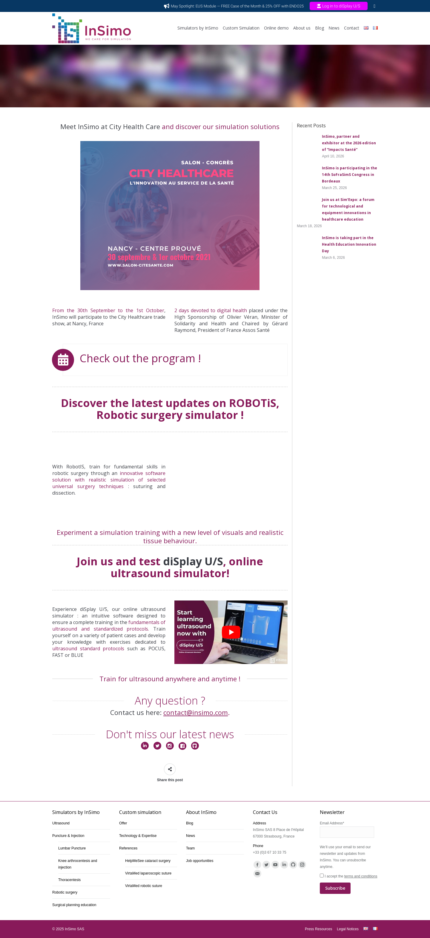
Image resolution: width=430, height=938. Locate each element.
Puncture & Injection (68, 836)
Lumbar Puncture (72, 848)
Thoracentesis (69, 880)
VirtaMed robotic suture (143, 886)
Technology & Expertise (137, 836)
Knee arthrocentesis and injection (77, 864)
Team (190, 848)
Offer (123, 823)
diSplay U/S (193, 561)
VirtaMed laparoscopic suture (148, 873)
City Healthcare (135, 317)
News (190, 836)
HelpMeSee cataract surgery (148, 861)
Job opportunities (199, 861)
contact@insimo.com (195, 712)
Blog (189, 823)
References (128, 848)
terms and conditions (360, 876)
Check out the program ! (140, 358)
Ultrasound (61, 823)
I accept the (349, 884)
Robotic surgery (64, 892)
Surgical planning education (74, 905)
